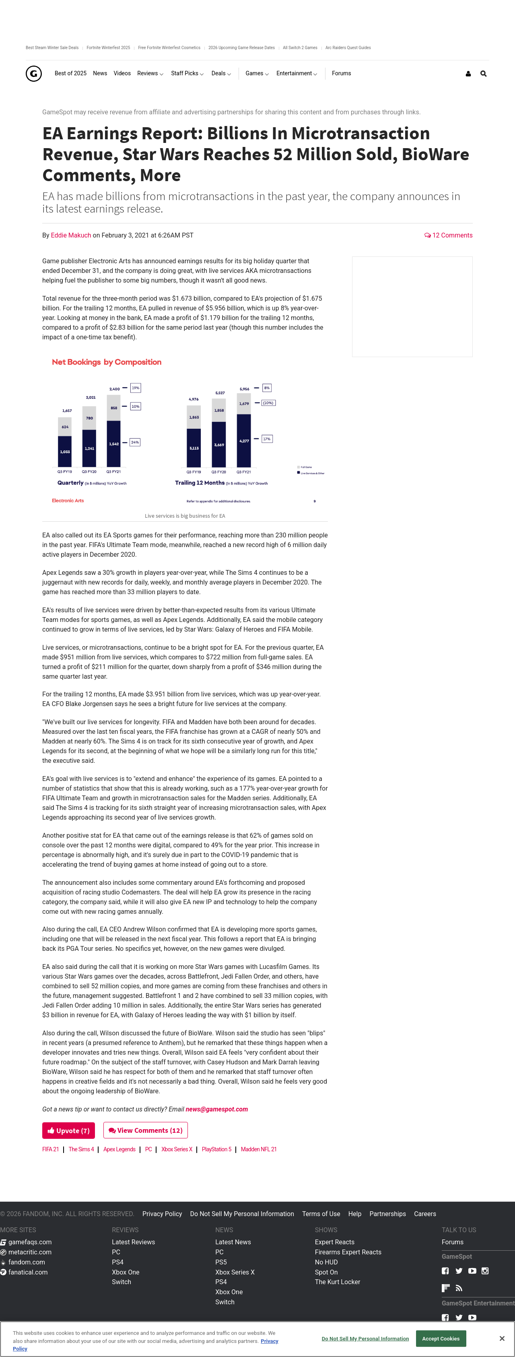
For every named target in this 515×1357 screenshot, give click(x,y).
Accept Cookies (440, 1338)
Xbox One (125, 1272)
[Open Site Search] (483, 74)
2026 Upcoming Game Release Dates (241, 47)
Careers (425, 1214)
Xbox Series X (176, 1149)
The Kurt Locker (337, 1282)
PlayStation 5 (216, 1149)
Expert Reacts (334, 1242)
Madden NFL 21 (259, 1149)
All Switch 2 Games (300, 47)
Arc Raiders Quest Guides (348, 47)
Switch (121, 1282)
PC (148, 1149)
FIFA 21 (50, 1149)
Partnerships (387, 1214)
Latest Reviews (133, 1242)
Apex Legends (119, 1149)
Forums (453, 1242)
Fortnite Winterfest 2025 (108, 47)
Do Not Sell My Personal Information (242, 1214)
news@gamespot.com (217, 1109)
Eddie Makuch (72, 235)
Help (355, 1214)
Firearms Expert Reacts (348, 1252)
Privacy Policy (162, 1214)
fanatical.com (24, 1272)
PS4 (118, 1262)
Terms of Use (321, 1214)
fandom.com (22, 1262)
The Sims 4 (81, 1149)
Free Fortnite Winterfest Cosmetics (169, 47)
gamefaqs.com (26, 1242)
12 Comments (448, 235)
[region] (257, 1339)
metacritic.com (26, 1252)
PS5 (221, 1262)
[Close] (502, 1338)
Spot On (326, 1272)
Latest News (233, 1242)
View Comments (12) (146, 1130)
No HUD (326, 1262)
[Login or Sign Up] (468, 74)
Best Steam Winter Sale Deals (52, 47)
